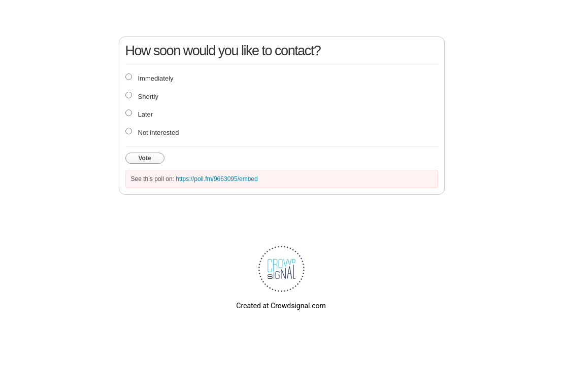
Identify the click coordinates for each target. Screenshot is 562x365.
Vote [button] (145, 158)
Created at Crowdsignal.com (280, 306)
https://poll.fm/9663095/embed (216, 178)
